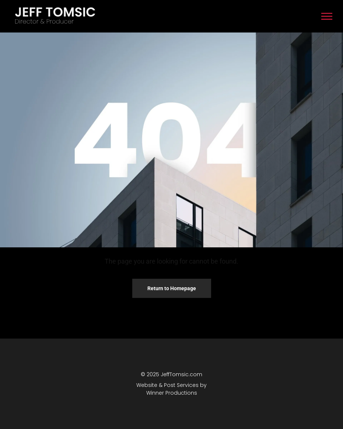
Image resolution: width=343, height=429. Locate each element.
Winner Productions (171, 393)
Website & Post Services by (171, 385)
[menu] (326, 16)
